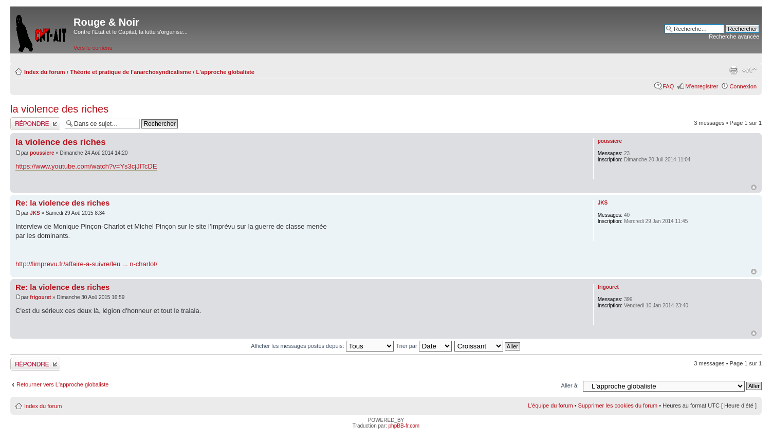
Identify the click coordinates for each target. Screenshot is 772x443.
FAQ (668, 86)
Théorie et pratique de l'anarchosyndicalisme (130, 72)
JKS (35, 213)
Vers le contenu (93, 48)
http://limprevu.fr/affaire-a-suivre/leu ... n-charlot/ (86, 264)
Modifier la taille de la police (749, 70)
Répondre (35, 123)
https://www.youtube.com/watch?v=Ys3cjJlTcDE (86, 166)
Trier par (423, 346)
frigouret (40, 297)
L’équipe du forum (550, 405)
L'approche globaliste (225, 72)
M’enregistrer (701, 86)
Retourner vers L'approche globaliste (62, 384)
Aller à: (570, 385)
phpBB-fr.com (404, 426)
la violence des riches (59, 109)
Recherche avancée (734, 36)
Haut (754, 187)
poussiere (42, 153)
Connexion (743, 86)
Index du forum (44, 72)
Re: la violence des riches (62, 202)
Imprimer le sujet (733, 70)
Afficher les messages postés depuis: (322, 346)
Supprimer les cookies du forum (618, 405)
